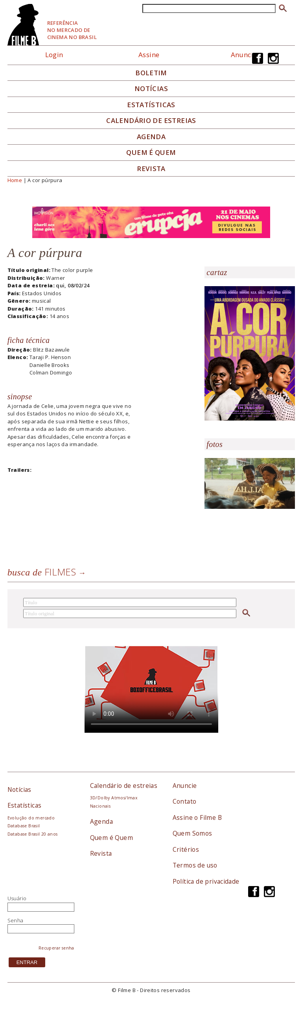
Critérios (186, 849)
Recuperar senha (56, 948)
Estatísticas (151, 105)
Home (14, 180)
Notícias (151, 89)
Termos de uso (195, 865)
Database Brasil (23, 826)
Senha (15, 920)
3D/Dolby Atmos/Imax (113, 798)
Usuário (17, 898)
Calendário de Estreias (151, 121)
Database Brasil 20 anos (32, 834)
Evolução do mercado (31, 818)
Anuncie (244, 54)
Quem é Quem (111, 837)
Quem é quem (151, 152)
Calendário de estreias (124, 785)
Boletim (151, 73)
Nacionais (100, 806)
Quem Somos (192, 833)
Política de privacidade (206, 881)
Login (54, 54)
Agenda (151, 137)
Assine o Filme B (197, 817)
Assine (148, 54)
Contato (185, 801)
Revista (151, 169)
